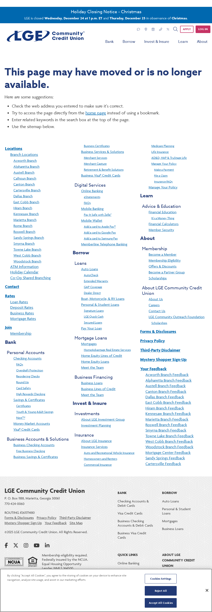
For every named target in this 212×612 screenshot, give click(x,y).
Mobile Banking (92, 208)
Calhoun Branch (24, 178)
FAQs (19, 364)
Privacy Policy (152, 340)
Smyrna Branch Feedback (165, 430)
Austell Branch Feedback (165, 385)
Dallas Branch (23, 196)
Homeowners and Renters (100, 458)
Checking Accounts (27, 358)
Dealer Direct (92, 293)
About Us (156, 299)
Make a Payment (164, 169)
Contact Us (157, 311)
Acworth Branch (25, 160)
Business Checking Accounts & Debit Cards (135, 523)
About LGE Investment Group (103, 419)
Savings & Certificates (29, 400)
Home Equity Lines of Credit (101, 355)
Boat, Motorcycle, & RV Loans (102, 298)
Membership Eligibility (165, 260)
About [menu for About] (202, 41)
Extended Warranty (96, 281)
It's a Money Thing (162, 218)
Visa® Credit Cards (26, 429)
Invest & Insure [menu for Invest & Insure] (156, 41)
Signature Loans (94, 310)
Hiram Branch (22, 208)
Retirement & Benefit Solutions (104, 169)
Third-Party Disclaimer (160, 350)
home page (95, 113)
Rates (10, 295)
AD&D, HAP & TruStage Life (169, 157)
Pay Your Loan (91, 328)
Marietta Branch (24, 220)
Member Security (161, 230)
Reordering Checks (28, 376)
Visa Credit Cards (130, 513)
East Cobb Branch (26, 202)
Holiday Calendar (24, 272)
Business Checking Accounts (33, 445)
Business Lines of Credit (98, 389)
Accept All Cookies (161, 602)
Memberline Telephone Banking (104, 244)
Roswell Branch (24, 231)
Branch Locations (24, 154)
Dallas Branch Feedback (164, 397)
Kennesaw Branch (26, 214)
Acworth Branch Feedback (167, 374)
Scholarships (158, 278)
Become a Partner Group (167, 272)
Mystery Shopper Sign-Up (163, 359)
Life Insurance (160, 152)
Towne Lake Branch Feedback (169, 436)
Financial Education (162, 212)
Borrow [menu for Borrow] (129, 41)
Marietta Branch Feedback (166, 419)
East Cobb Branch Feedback (168, 402)
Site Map (76, 523)
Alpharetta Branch (26, 166)
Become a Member (162, 254)
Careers (154, 305)
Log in (203, 29)
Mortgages (89, 344)
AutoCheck (91, 275)
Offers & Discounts (162, 266)
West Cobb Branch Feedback (169, 441)
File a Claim (161, 175)
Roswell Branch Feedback (166, 424)
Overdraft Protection (29, 370)
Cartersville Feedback (163, 463)
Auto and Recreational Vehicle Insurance (109, 453)
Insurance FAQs (163, 181)
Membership (20, 333)
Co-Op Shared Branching (30, 277)
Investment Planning (96, 425)
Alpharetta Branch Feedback (168, 380)
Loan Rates (19, 302)
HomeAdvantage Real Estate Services (107, 350)
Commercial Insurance (98, 464)
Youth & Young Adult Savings (34, 412)
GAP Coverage (93, 287)
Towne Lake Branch (27, 249)
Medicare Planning (162, 146)
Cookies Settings (160, 579)
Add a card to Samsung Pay (101, 238)
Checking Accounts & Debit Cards (133, 503)
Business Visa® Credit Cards (100, 175)
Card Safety (23, 388)
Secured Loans (93, 322)
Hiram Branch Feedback (164, 408)
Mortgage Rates (23, 318)
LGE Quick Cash (93, 316)
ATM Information (24, 266)
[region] (106, 590)
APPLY (187, 29)
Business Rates (22, 313)
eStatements (92, 197)
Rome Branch (22, 226)
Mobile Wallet (91, 220)
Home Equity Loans (95, 361)
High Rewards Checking (30, 394)
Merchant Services (95, 157)
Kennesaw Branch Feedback (168, 413)
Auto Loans (89, 269)
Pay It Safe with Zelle (97, 214)
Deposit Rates (21, 307)
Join (8, 327)
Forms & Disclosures (158, 331)
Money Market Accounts (31, 423)
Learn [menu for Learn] (183, 41)
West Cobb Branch (27, 255)
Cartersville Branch (27, 190)
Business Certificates (97, 146)
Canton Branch (24, 184)
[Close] (207, 590)
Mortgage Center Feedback (168, 452)
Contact (12, 286)
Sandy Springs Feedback (165, 458)
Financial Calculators (163, 224)
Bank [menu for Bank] (109, 41)
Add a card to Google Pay (100, 232)
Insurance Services (94, 447)
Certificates (23, 406)
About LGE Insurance (96, 441)
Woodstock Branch (27, 261)
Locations (13, 148)
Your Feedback (153, 368)
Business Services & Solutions (102, 151)
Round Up (22, 382)
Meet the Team (92, 367)
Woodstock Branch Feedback (169, 447)
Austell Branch (23, 172)
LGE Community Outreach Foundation (176, 317)
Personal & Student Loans (100, 304)
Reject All (161, 591)
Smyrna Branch (24, 243)
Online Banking (92, 191)
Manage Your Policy (164, 163)
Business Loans (92, 383)
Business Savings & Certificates (35, 457)
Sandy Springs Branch (28, 237)
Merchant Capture (95, 163)
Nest (20, 417)
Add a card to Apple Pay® (100, 226)
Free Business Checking (30, 451)
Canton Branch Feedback (165, 391)
